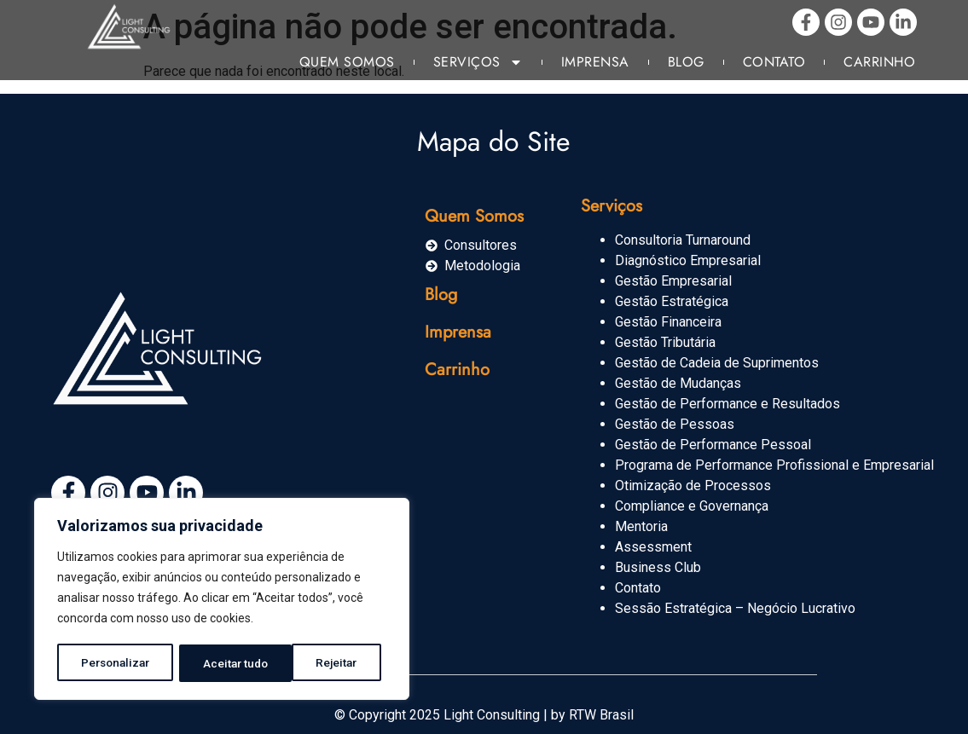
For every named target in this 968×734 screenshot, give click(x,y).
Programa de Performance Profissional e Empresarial (774, 465)
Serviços (478, 62)
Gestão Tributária (665, 342)
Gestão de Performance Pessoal (713, 444)
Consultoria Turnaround (683, 240)
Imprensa (595, 62)
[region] (221, 600)
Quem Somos (347, 62)
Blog (686, 62)
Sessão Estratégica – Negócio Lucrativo (735, 608)
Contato (774, 62)
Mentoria (641, 526)
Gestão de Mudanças (678, 383)
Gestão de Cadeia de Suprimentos (717, 363)
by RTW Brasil (592, 715)
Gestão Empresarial (673, 281)
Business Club (658, 567)
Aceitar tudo (331, 663)
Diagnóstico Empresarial (688, 260)
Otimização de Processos (693, 485)
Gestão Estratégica (671, 301)
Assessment (653, 547)
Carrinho (879, 62)
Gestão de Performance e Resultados (727, 404)
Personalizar (116, 663)
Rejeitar (224, 663)
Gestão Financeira (668, 322)
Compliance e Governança (691, 506)
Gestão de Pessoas (674, 424)
